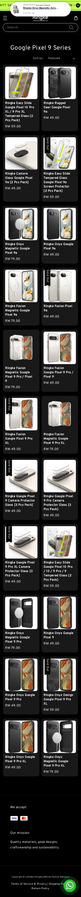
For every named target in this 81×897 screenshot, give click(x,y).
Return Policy (40, 888)
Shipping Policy (59, 884)
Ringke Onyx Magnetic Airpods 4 (41, 8)
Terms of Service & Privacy (29, 884)
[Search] (71, 27)
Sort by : (38, 58)
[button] (5, 18)
